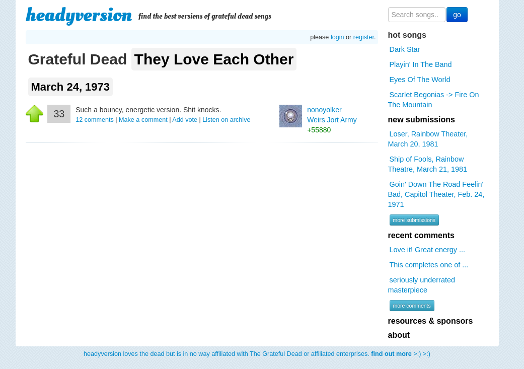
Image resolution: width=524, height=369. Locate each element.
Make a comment (143, 119)
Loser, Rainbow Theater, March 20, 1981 (428, 139)
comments (95, 119)
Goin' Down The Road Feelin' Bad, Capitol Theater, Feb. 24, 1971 (436, 194)
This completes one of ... (429, 265)
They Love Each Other (214, 59)
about (399, 335)
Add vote (184, 119)
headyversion (79, 15)
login (337, 37)
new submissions (421, 119)
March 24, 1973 (70, 87)
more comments (412, 306)
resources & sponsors (430, 321)
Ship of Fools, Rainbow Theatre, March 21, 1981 (428, 164)
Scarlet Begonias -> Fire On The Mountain (433, 100)
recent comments (421, 235)
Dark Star (405, 49)
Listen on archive (226, 119)
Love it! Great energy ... (427, 250)
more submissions (414, 220)
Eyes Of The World (420, 80)
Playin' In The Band (421, 64)
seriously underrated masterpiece (421, 285)
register (363, 37)
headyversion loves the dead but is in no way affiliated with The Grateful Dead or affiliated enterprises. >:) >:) (257, 353)
